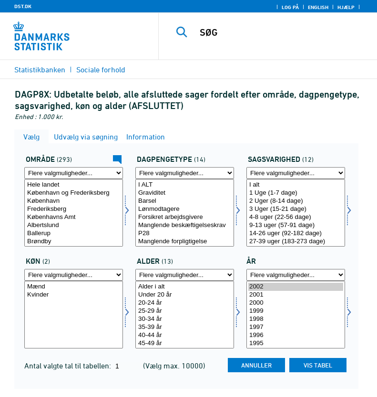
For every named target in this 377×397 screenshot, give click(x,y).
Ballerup (73, 233)
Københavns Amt (73, 217)
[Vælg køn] (73, 314)
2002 (295, 287)
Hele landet (73, 185)
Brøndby (73, 242)
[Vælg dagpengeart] (184, 213)
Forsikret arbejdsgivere (184, 217)
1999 (295, 311)
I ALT (184, 185)
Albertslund (73, 225)
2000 (295, 303)
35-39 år (184, 327)
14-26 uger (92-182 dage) (295, 233)
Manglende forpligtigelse (184, 242)
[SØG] (282, 32)
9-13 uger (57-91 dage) (295, 225)
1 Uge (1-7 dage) (295, 193)
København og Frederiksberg (73, 193)
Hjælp (346, 7)
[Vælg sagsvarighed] (295, 213)
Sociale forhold (100, 69)
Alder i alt (184, 287)
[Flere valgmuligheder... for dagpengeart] (184, 173)
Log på (290, 7)
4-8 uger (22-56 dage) (295, 217)
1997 (295, 327)
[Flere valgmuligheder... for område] (73, 173)
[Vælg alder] (184, 314)
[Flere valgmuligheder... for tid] (295, 275)
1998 (295, 319)
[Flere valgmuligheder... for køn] (73, 275)
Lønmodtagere (184, 209)
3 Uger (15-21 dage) (295, 209)
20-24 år (184, 303)
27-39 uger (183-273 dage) (295, 242)
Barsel (184, 201)
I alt (295, 185)
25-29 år (184, 311)
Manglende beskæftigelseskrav (184, 225)
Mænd (73, 287)
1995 (295, 343)
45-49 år (184, 343)
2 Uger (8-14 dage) (295, 201)
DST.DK (22, 6)
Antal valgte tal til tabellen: (68, 365)
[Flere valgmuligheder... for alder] (184, 275)
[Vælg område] (73, 213)
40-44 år (184, 335)
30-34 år (184, 319)
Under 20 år (184, 295)
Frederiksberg (73, 209)
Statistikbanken (39, 69)
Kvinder (73, 295)
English (318, 7)
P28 (184, 233)
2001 (295, 295)
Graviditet (184, 193)
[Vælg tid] (295, 314)
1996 (295, 335)
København (73, 201)
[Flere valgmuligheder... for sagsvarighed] (295, 173)
